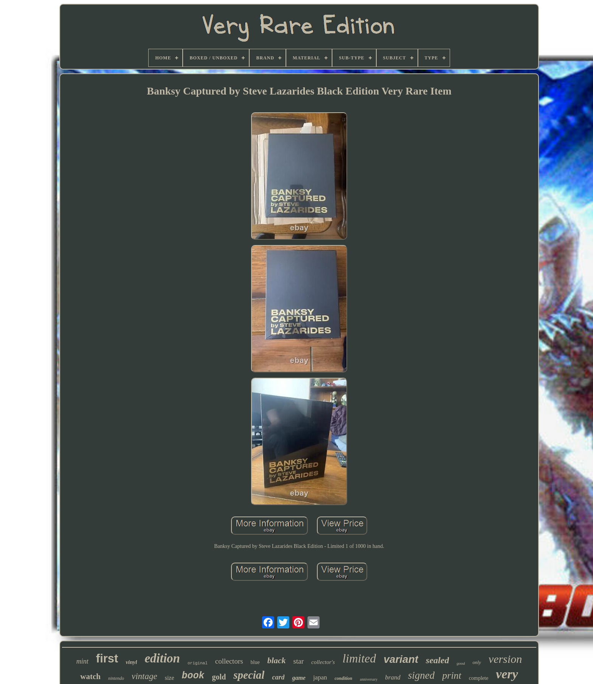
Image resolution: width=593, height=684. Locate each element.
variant (400, 659)
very (507, 674)
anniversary (368, 679)
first (107, 658)
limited (359, 658)
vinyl (131, 662)
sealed (437, 660)
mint (82, 661)
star (298, 661)
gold (219, 677)
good (460, 663)
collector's (323, 662)
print (451, 675)
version (505, 659)
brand (393, 677)
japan (320, 677)
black (276, 660)
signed (421, 675)
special (248, 675)
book (193, 675)
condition (343, 678)
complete (478, 678)
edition (162, 658)
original (198, 663)
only (476, 662)
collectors (229, 661)
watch (90, 676)
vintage (144, 676)
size (169, 678)
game (299, 678)
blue (255, 662)
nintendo (116, 678)
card (278, 677)
